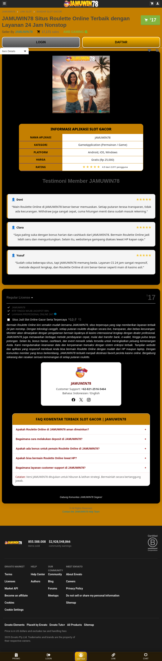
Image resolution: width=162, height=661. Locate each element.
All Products (74, 624)
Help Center (38, 574)
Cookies (9, 602)
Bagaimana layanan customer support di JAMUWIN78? (51, 467)
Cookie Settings (14, 609)
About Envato (74, 574)
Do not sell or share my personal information (92, 595)
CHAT (145, 656)
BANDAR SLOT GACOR (49, 11)
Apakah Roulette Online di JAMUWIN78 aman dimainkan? (52, 429)
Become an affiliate (16, 595)
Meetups (53, 595)
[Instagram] (88, 399)
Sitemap (71, 602)
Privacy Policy (74, 588)
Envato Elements (15, 624)
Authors (35, 581)
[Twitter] (81, 399)
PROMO (16, 656)
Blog (50, 581)
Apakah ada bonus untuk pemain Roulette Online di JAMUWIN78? (58, 448)
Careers (70, 581)
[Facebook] (73, 399)
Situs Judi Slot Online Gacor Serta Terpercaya (46, 319)
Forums (52, 588)
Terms (8, 574)
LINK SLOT (26, 11)
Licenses (10, 581)
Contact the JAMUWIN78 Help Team (81, 511)
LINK (113, 656)
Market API (11, 588)
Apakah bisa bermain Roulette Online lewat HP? (46, 458)
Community (55, 574)
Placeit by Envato (37, 624)
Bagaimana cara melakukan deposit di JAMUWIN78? (49, 439)
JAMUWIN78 (8, 11)
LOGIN (41, 42)
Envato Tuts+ (57, 624)
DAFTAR (121, 42)
